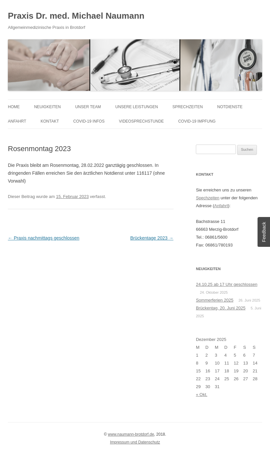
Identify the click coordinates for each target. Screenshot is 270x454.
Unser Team (88, 107)
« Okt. (201, 394)
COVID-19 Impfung (197, 121)
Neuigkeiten (47, 107)
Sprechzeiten (187, 107)
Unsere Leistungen (136, 107)
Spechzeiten (207, 197)
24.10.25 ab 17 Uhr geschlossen (226, 284)
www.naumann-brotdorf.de (131, 434)
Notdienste (229, 107)
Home (14, 107)
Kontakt (50, 121)
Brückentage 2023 (152, 238)
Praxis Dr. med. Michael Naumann (76, 16)
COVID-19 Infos (88, 121)
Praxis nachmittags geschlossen (43, 238)
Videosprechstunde (141, 121)
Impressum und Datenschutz (135, 442)
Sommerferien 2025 (214, 300)
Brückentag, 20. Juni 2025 (220, 308)
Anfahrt (17, 121)
